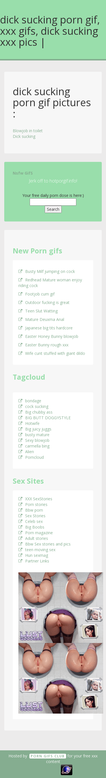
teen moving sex (36, 549)
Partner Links (33, 561)
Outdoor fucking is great (44, 302)
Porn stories (32, 504)
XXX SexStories (35, 498)
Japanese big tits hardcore (45, 328)
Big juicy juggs (34, 429)
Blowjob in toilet (28, 130)
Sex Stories (32, 515)
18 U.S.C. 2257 (47, 769)
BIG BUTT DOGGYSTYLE (44, 417)
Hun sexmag (33, 555)
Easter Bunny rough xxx (43, 344)
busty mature (33, 434)
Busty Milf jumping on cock (46, 271)
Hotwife (29, 423)
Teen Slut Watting (38, 311)
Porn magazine (35, 532)
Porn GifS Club (48, 756)
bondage (29, 400)
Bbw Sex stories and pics (44, 544)
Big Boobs (31, 527)
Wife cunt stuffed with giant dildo (51, 353)
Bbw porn (30, 510)
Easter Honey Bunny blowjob (48, 336)
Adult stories (33, 538)
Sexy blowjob (33, 440)
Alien (26, 451)
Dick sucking (24, 136)
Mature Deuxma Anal (41, 319)
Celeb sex (30, 521)
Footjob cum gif (36, 294)
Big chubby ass (35, 412)
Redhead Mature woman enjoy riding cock (50, 282)
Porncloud (31, 457)
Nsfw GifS (23, 173)
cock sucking (33, 406)
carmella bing (33, 446)
